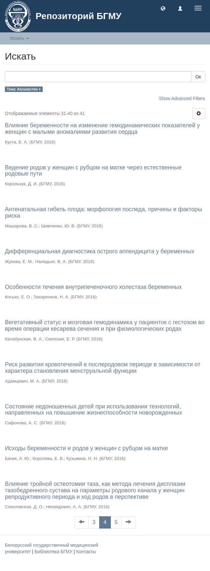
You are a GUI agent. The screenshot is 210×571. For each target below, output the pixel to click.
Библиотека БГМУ (54, 551)
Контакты (86, 551)
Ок (198, 76)
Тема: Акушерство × (24, 89)
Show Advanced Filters (182, 98)
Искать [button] (19, 38)
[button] (163, 8)
